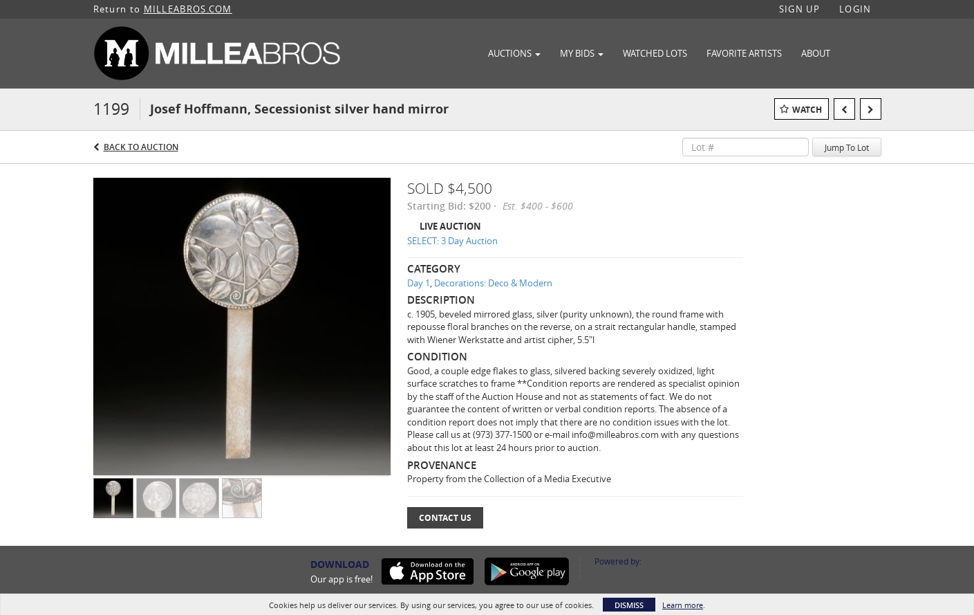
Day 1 (418, 283)
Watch (807, 110)
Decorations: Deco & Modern (493, 283)
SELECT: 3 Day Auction (452, 241)
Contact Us (445, 518)
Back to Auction (141, 147)
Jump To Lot (847, 147)
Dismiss (629, 605)
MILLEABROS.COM (188, 9)
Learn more (682, 605)
